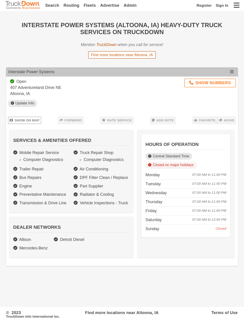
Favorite (204, 120)
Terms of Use (224, 312)
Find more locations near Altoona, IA (122, 55)
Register (204, 5)
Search (52, 5)
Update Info (22, 103)
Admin (130, 5)
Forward (71, 120)
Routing (71, 5)
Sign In (222, 5)
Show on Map (24, 120)
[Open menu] (232, 72)
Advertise (109, 5)
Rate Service (117, 120)
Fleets (90, 5)
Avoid (226, 120)
